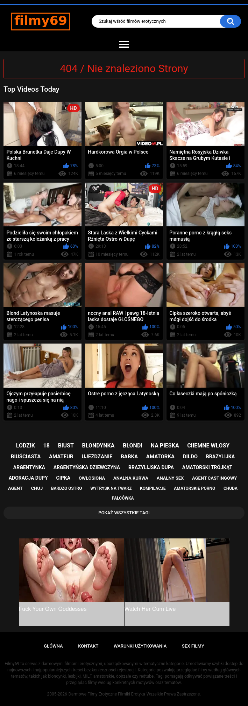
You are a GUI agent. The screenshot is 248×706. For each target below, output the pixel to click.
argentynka (29, 467)
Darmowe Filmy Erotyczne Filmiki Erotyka (107, 694)
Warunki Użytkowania (140, 646)
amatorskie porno (194, 488)
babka (129, 456)
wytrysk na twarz (111, 488)
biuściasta (26, 456)
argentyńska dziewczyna (87, 467)
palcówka (123, 498)
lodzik (25, 445)
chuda (231, 488)
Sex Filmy (193, 646)
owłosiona (92, 478)
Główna (53, 646)
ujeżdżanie (97, 456)
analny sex (170, 478)
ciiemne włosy (208, 445)
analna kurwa (130, 478)
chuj (37, 488)
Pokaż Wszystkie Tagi (124, 512)
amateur (61, 456)
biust (66, 445)
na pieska (165, 445)
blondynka (98, 445)
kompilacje (152, 488)
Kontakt (88, 646)
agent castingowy (214, 478)
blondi (132, 445)
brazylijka (220, 456)
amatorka (160, 456)
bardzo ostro (66, 488)
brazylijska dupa (151, 467)
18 (46, 445)
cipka (63, 478)
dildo (190, 456)
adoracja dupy (28, 478)
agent (15, 488)
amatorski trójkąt (207, 467)
